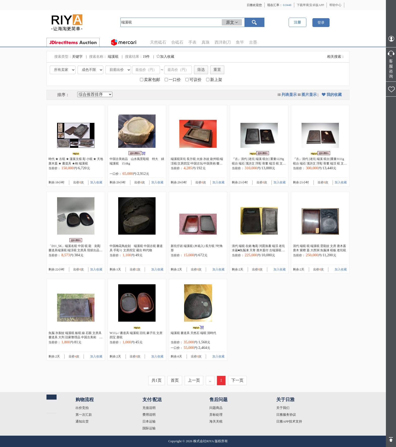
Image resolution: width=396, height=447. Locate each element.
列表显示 (289, 95)
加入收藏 (165, 57)
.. (210, 380)
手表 (192, 42)
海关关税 (215, 421)
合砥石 (177, 42)
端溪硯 (113, 57)
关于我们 (282, 408)
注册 (297, 22)
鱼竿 (240, 42)
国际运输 (149, 428)
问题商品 (215, 408)
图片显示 (309, 95)
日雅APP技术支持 (289, 421)
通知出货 (82, 421)
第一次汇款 (84, 414)
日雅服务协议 (286, 414)
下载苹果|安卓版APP (310, 5)
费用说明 (149, 414)
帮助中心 (335, 5)
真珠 (206, 42)
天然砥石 (158, 42)
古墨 (253, 42)
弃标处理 (215, 414)
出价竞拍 (82, 408)
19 (144, 57)
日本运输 (149, 421)
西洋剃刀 (223, 42)
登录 (321, 22)
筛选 (201, 70)
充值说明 (149, 408)
